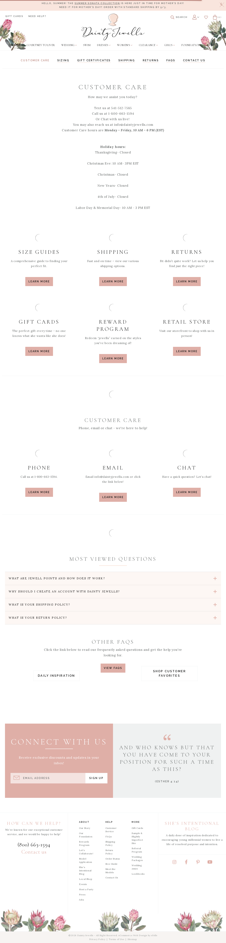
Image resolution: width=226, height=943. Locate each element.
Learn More (39, 281)
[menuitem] (14, 45)
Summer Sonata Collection (97, 3)
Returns (151, 60)
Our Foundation (85, 835)
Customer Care (35, 60)
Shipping (126, 60)
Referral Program (137, 850)
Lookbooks (138, 873)
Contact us (194, 60)
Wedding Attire (137, 867)
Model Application (85, 860)
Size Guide (111, 863)
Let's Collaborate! (86, 852)
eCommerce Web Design (132, 935)
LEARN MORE (39, 492)
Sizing (63, 60)
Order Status (112, 858)
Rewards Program (84, 843)
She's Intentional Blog (85, 870)
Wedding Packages (137, 858)
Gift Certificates (94, 60)
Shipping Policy (110, 843)
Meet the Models (110, 871)
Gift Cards (14, 16)
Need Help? (37, 16)
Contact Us (111, 877)
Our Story (84, 828)
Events (83, 884)
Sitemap (132, 939)
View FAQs (113, 668)
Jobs (81, 899)
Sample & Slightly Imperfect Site (137, 838)
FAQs (170, 60)
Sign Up (96, 778)
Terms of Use (116, 939)
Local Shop (85, 879)
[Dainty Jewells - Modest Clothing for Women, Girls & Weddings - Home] (113, 26)
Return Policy (109, 852)
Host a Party (86, 889)
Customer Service (111, 830)
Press (82, 894)
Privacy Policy (97, 939)
